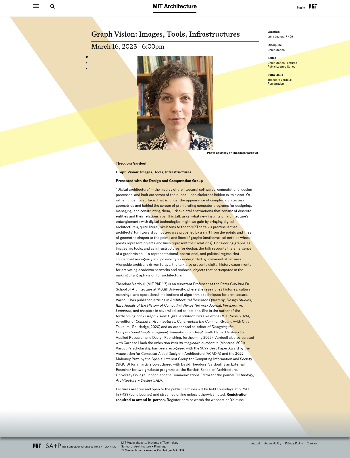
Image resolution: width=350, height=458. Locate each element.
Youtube (237, 399)
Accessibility (272, 443)
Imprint (255, 443)
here (185, 399)
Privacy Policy (294, 443)
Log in (301, 7)
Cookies (312, 443)
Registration (276, 83)
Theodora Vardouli (280, 80)
